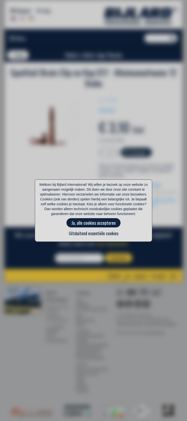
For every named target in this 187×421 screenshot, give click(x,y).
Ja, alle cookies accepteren (93, 223)
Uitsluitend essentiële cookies (93, 233)
